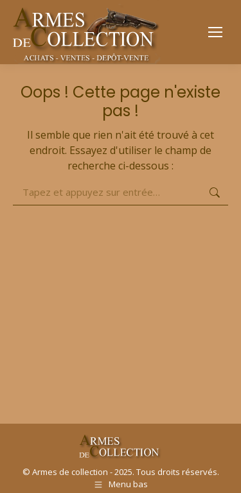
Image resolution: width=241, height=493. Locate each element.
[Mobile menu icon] (215, 32)
